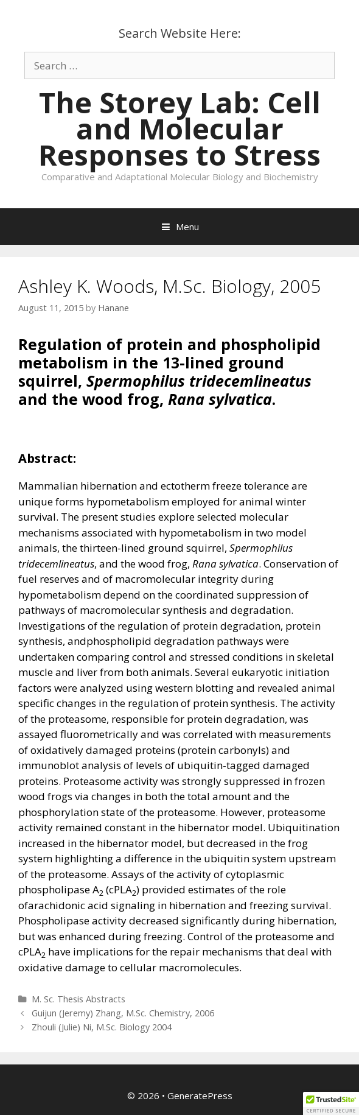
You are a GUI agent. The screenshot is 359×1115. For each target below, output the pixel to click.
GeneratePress (199, 1095)
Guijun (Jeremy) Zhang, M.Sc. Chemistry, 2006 (123, 1013)
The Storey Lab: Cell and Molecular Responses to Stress (179, 128)
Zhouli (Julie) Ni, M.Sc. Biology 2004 (102, 1027)
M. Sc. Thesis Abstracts (78, 999)
